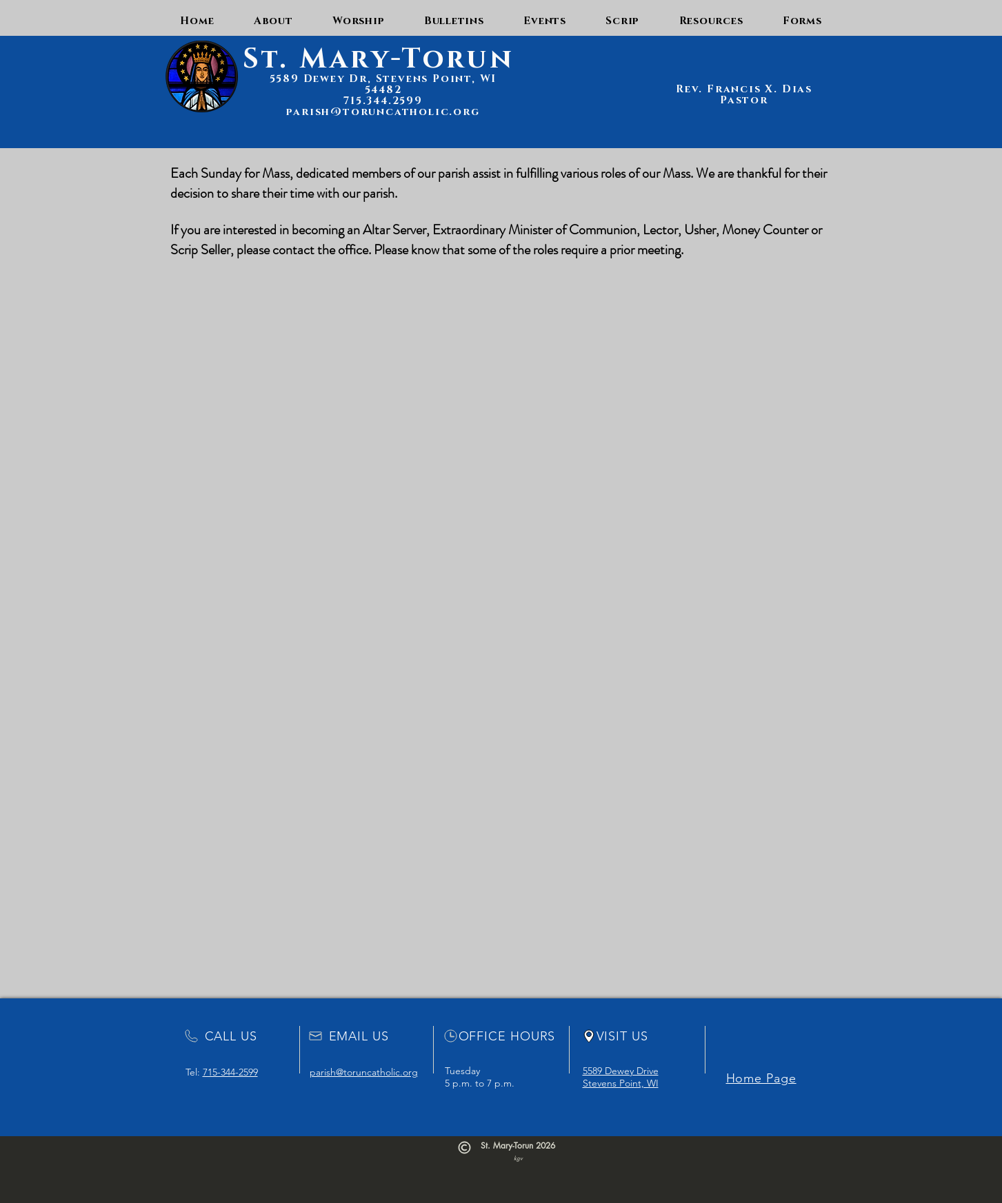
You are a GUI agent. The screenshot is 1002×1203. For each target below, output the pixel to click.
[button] (273, 21)
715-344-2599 (230, 1072)
